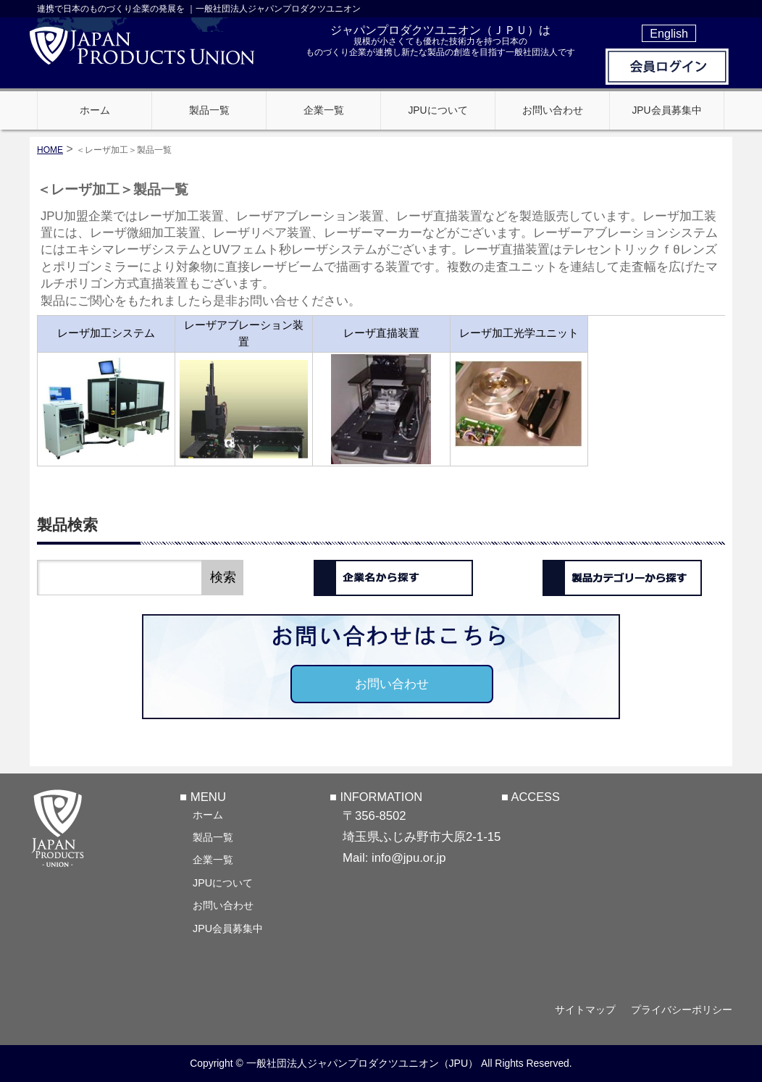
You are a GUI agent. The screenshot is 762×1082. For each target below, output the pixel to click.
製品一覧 (213, 837)
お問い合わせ (392, 684)
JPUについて (223, 883)
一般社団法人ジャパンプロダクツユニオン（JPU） (362, 1063)
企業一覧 (213, 859)
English (669, 33)
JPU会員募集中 (228, 928)
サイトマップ (585, 1009)
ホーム (208, 815)
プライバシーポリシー (681, 1009)
